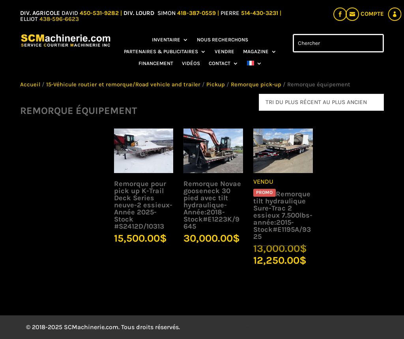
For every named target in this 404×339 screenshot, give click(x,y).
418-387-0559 (197, 13)
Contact (219, 63)
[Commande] (321, 102)
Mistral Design (238, 327)
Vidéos (191, 63)
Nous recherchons (222, 40)
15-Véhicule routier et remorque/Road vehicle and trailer (123, 84)
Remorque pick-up (256, 84)
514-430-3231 (260, 13)
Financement (155, 63)
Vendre (224, 51)
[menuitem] (254, 65)
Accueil (30, 84)
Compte (372, 13)
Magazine (256, 51)
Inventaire (166, 40)
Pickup (215, 84)
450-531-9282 (99, 13)
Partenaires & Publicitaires (161, 51)
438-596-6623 (59, 18)
